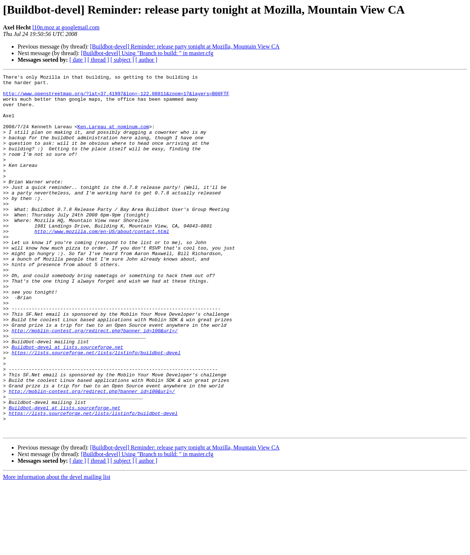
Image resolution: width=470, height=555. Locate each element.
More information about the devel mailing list (56, 548)
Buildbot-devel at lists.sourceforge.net (67, 402)
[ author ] (146, 60)
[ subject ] (122, 60)
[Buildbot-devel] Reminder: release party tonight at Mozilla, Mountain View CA (184, 46)
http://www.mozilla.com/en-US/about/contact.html (102, 263)
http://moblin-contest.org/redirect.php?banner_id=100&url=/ (94, 382)
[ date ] (77, 60)
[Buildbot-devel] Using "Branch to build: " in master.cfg (147, 53)
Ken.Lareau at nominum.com (113, 137)
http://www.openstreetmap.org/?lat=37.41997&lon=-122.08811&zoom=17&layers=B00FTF (116, 97)
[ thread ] (98, 60)
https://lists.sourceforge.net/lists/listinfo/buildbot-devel (95, 408)
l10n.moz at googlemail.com (66, 27)
